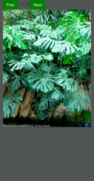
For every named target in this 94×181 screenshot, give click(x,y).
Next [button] (37, 5)
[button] (25, 68)
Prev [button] (10, 5)
